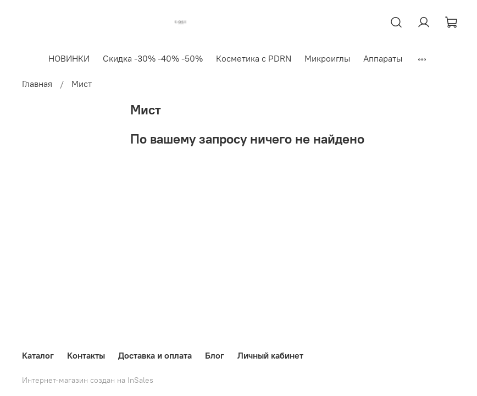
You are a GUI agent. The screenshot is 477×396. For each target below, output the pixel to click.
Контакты (86, 355)
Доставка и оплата (155, 355)
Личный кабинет (270, 355)
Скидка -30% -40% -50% (153, 58)
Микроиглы (327, 58)
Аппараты (382, 58)
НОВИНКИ (69, 58)
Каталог (38, 355)
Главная (37, 83)
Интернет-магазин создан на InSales (87, 380)
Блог (214, 355)
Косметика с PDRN (253, 58)
